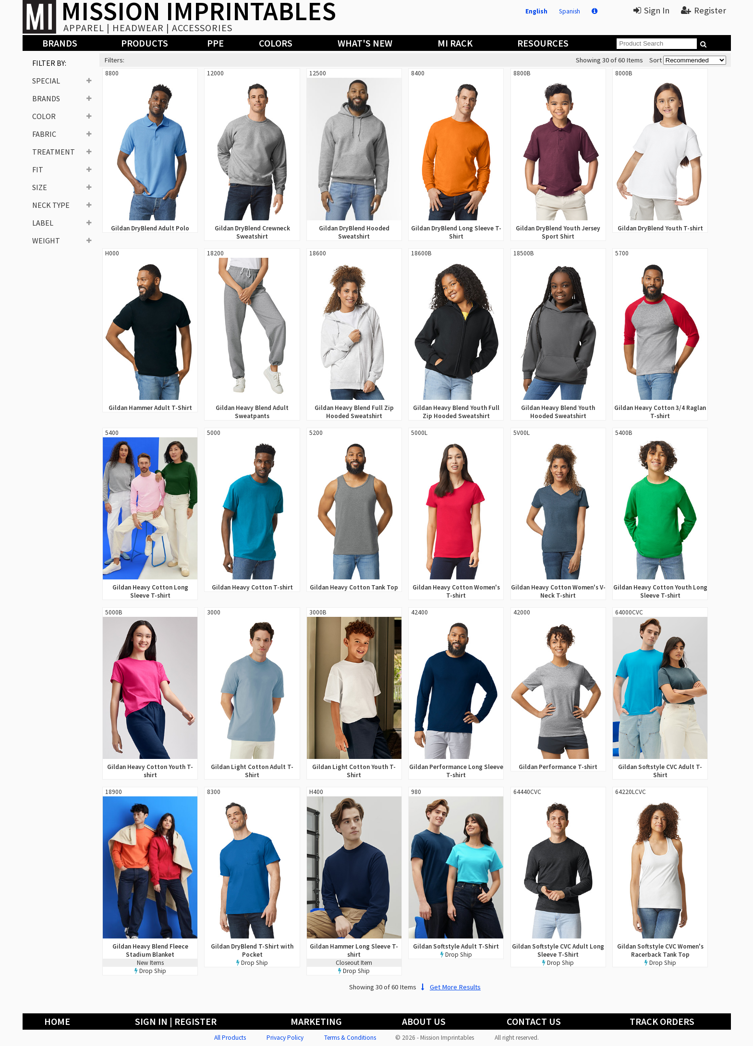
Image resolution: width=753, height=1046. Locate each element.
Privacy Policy (285, 1038)
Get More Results (449, 987)
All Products (230, 1038)
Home (57, 1021)
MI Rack (455, 43)
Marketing (316, 1021)
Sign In (651, 10)
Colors (275, 43)
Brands (59, 43)
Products (144, 43)
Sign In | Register (176, 1021)
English (536, 11)
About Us (424, 1021)
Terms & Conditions (350, 1038)
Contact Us (534, 1021)
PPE (215, 43)
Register (703, 10)
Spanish (569, 11)
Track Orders (662, 1021)
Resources (543, 43)
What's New (365, 43)
